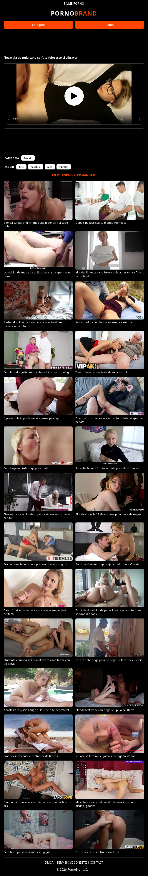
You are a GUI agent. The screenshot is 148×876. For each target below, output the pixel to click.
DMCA (49, 862)
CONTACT (96, 862)
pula (49, 167)
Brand (74, 13)
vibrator (64, 167)
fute (21, 167)
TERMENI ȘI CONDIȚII (72, 862)
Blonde (28, 158)
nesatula (35, 167)
